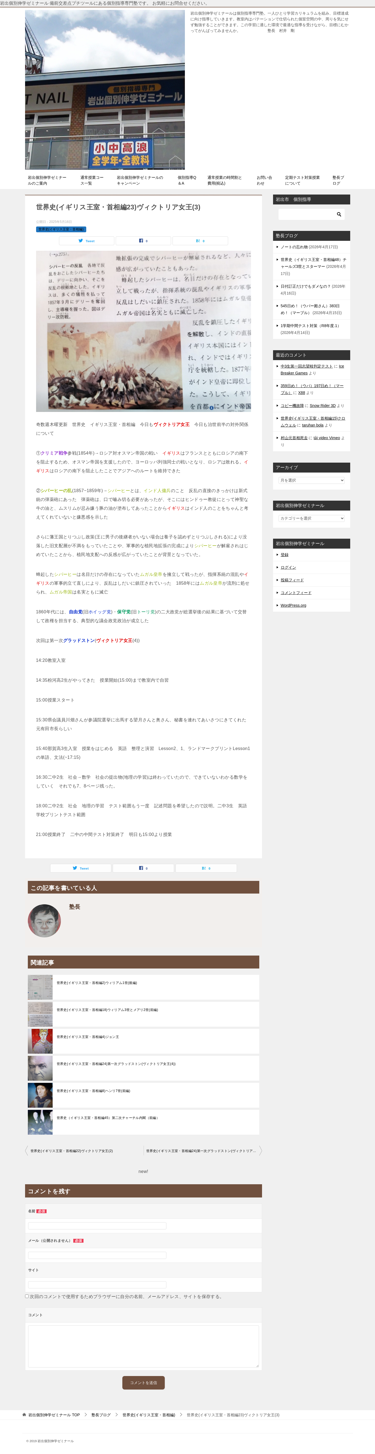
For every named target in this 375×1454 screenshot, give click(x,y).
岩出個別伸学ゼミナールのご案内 (47, 180)
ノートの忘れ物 (294, 247)
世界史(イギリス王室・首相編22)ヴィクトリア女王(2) (72, 1151)
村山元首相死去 (294, 438)
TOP (54, 1415)
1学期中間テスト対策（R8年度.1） (311, 325)
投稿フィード (292, 580)
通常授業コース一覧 (92, 180)
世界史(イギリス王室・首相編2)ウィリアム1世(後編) (97, 983)
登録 (284, 554)
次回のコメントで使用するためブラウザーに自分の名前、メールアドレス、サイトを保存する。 (127, 1296)
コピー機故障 (292, 405)
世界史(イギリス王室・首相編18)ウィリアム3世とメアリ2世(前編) (107, 1010)
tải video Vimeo (327, 438)
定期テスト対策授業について (302, 180)
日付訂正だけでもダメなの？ (306, 286)
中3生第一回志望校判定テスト (307, 366)
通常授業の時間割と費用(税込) (224, 180)
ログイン (288, 567)
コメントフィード (296, 592)
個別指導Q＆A (187, 180)
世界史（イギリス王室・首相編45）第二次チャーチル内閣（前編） (108, 1118)
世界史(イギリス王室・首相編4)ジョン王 (88, 1037)
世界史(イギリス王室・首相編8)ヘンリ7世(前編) (93, 1091)
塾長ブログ (338, 180)
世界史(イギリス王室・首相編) (61, 229)
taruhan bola (312, 425)
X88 (301, 392)
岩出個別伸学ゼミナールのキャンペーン (140, 180)
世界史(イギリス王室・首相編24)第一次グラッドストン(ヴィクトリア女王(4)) (116, 1064)
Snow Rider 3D (323, 405)
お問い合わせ (264, 180)
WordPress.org (293, 605)
